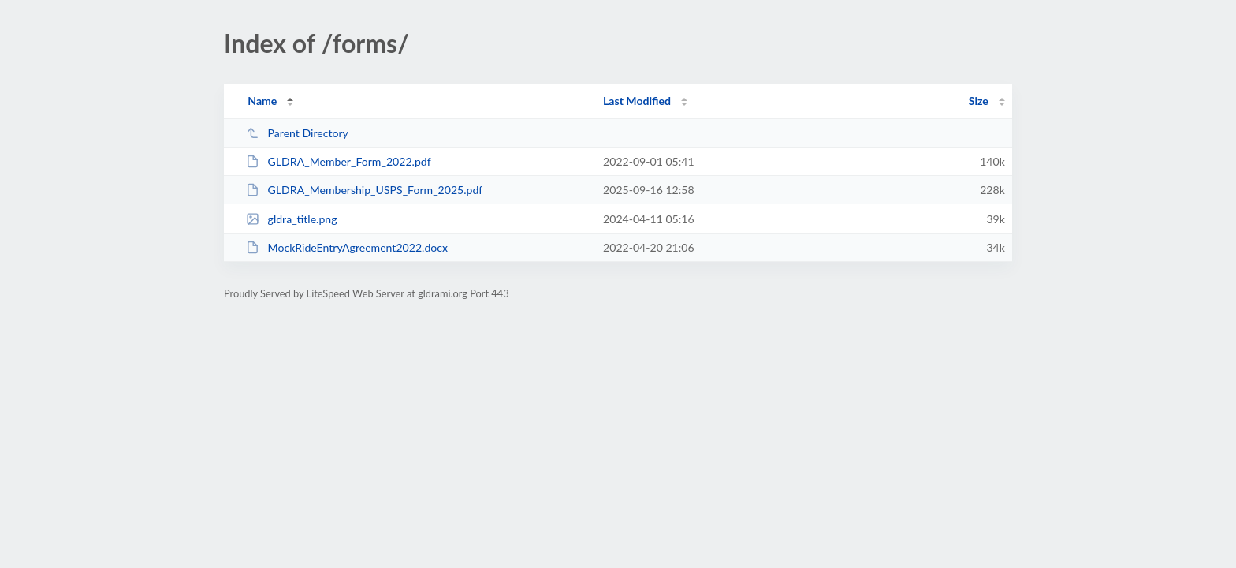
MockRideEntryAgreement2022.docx (347, 247)
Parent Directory (297, 133)
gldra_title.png (291, 219)
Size (978, 100)
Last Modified (637, 100)
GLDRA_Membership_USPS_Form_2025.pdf (364, 189)
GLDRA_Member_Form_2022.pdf (338, 161)
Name (262, 100)
